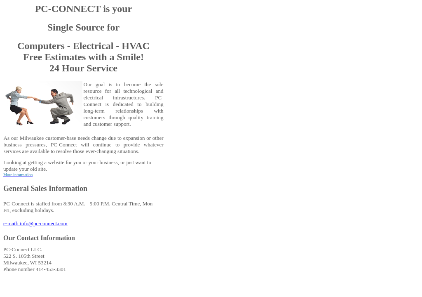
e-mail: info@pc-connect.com (35, 223)
